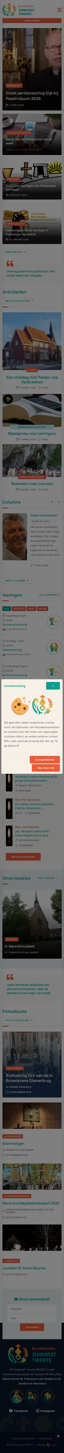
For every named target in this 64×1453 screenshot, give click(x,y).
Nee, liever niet (46, 767)
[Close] (53, 686)
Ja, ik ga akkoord (44, 759)
